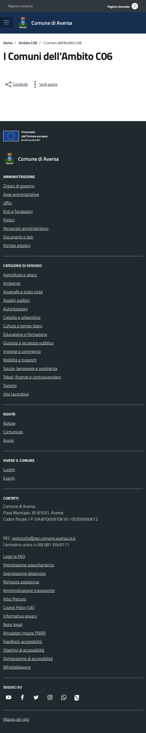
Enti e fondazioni (18, 211)
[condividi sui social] (16, 84)
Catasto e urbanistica (21, 317)
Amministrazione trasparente (29, 590)
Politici (9, 220)
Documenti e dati (18, 237)
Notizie (9, 423)
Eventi (9, 478)
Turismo (9, 385)
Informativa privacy (20, 616)
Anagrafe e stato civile (23, 292)
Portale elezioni (16, 245)
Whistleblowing (17, 667)
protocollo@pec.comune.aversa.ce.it (44, 538)
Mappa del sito (16, 719)
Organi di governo (18, 186)
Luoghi (9, 469)
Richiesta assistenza (21, 582)
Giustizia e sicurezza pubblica (28, 343)
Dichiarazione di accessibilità (28, 658)
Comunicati (13, 432)
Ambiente (11, 283)
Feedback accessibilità (22, 641)
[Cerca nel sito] (131, 23)
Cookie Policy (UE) (19, 607)
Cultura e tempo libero (22, 326)
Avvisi (8, 440)
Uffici (7, 203)
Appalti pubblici (16, 300)
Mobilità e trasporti (19, 360)
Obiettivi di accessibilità (23, 650)
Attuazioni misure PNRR (24, 633)
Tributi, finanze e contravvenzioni (32, 377)
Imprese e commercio (22, 351)
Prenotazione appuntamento (28, 565)
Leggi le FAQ (14, 556)
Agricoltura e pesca (20, 274)
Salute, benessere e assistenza (30, 368)
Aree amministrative (21, 194)
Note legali (12, 624)
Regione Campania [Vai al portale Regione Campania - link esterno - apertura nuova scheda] (20, 6)
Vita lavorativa (16, 394)
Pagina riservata (118, 6)
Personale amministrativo (25, 228)
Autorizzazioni (15, 309)
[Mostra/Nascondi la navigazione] (6, 22)
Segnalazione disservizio (24, 573)
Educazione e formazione (25, 334)
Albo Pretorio (14, 599)
